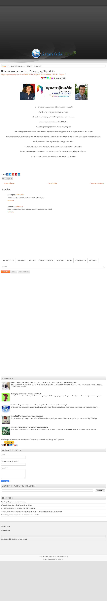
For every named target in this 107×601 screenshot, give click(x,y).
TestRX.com (5, 526)
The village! (60, 260)
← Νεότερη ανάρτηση (8, 183)
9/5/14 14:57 (19, 206)
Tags (13, 272)
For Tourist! (93, 260)
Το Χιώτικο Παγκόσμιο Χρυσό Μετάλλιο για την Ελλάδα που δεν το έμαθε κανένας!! (39, 405)
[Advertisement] (21, 21)
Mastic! (69, 260)
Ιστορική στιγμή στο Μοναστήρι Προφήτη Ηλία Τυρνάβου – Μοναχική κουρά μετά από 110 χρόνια (31, 511)
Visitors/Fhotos (80, 260)
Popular (5, 272)
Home (4, 66)
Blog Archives (24, 272)
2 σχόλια (61, 74)
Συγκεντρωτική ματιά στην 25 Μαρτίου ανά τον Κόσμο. (18, 508)
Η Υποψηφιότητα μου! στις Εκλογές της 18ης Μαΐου (28, 71)
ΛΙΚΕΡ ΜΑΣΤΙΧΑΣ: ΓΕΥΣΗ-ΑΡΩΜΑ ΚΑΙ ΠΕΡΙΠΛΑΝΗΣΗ (29, 427)
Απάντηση (11, 200)
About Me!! (32, 260)
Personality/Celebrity (46, 260)
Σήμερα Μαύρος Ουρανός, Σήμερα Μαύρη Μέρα (16, 505)
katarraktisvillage (59, 556)
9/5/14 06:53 (19, 195)
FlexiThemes (53, 559)
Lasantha (60, 559)
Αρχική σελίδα (52, 183)
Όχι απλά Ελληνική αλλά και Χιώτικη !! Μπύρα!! (27, 416)
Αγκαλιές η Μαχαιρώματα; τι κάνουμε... (13, 502)
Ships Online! (21, 260)
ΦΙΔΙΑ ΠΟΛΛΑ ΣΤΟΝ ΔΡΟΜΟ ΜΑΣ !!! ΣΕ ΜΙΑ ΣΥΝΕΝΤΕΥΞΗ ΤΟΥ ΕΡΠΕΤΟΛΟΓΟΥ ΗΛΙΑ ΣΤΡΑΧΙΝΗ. (43, 382)
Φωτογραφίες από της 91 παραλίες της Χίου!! (26, 394)
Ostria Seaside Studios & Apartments (14, 539)
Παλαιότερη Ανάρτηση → (98, 183)
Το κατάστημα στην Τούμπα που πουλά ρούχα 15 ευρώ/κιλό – (20, 515)
